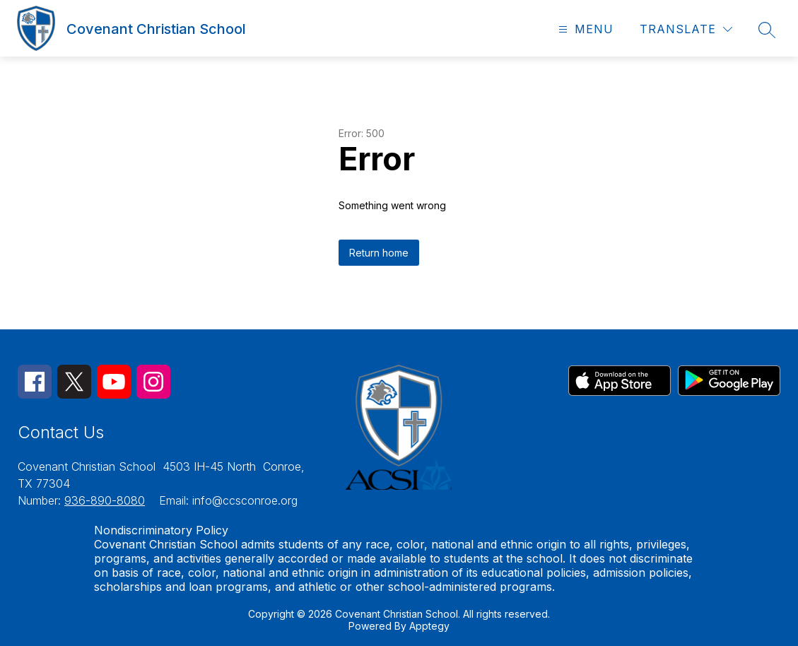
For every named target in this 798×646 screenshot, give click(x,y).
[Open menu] (584, 29)
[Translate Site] (686, 29)
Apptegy (429, 626)
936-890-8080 (104, 500)
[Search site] (766, 29)
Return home (379, 253)
